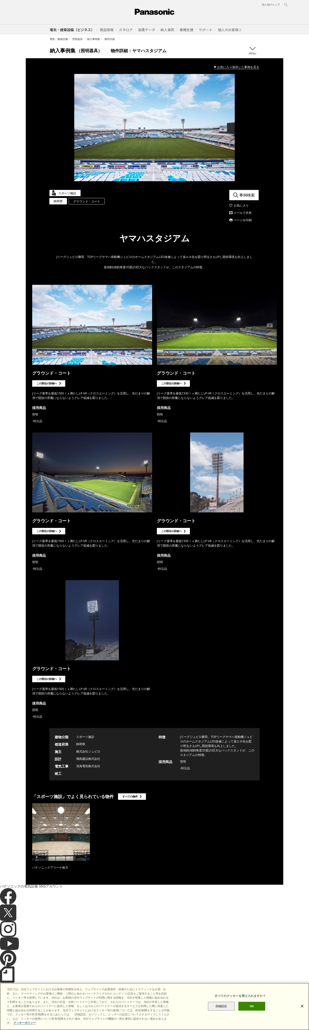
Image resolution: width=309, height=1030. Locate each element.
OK (252, 1006)
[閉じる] (302, 1006)
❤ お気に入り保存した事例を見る (236, 67)
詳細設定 (221, 1006)
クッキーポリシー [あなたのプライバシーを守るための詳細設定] (25, 1022)
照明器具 (77, 39)
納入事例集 (93, 39)
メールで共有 (243, 213)
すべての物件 (130, 796)
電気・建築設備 (59, 39)
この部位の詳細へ (46, 383)
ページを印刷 (243, 220)
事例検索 (247, 195)
